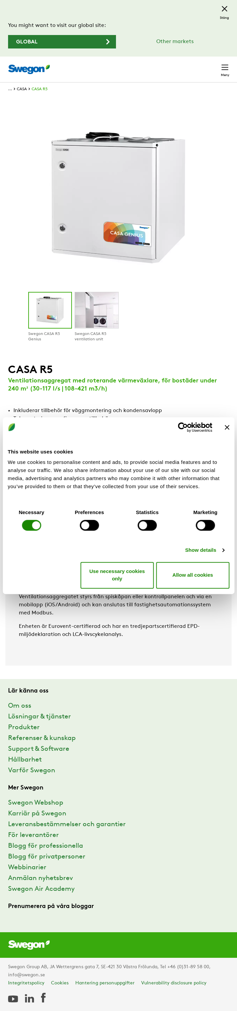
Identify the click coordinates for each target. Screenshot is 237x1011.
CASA (22, 89)
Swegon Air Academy (41, 889)
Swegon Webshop (35, 803)
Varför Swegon (31, 770)
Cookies (60, 983)
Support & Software (38, 749)
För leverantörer (33, 835)
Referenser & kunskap (42, 738)
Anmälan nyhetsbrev (40, 878)
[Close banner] (227, 427)
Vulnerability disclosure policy (173, 983)
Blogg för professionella (45, 846)
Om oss (19, 706)
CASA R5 (40, 89)
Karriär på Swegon (37, 813)
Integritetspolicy (26, 983)
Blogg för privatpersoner (46, 856)
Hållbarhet (25, 759)
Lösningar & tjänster (39, 716)
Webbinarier (27, 867)
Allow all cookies (192, 575)
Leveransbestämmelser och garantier (67, 824)
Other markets (175, 41)
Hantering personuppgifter (104, 983)
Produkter (24, 727)
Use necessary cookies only (117, 575)
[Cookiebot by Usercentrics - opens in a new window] (182, 427)
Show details (200, 550)
